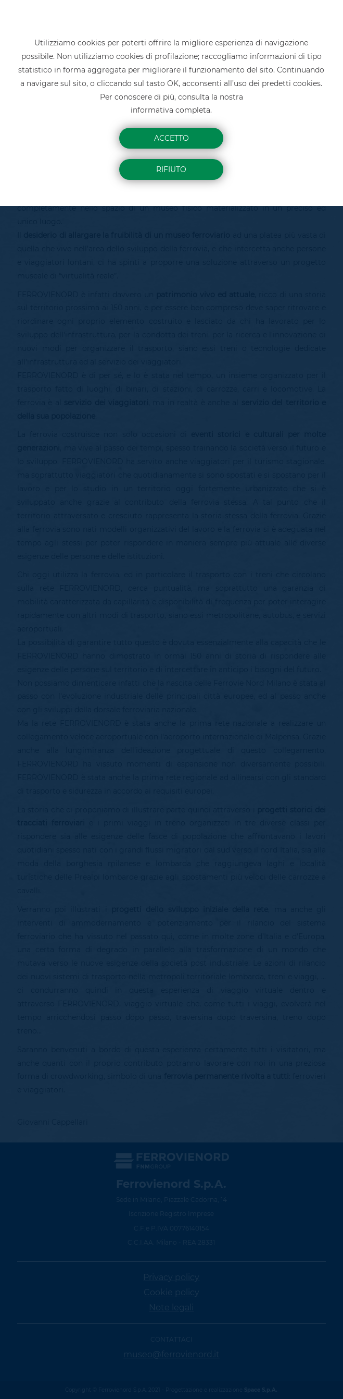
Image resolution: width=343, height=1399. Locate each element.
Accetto (171, 138)
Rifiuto (171, 169)
